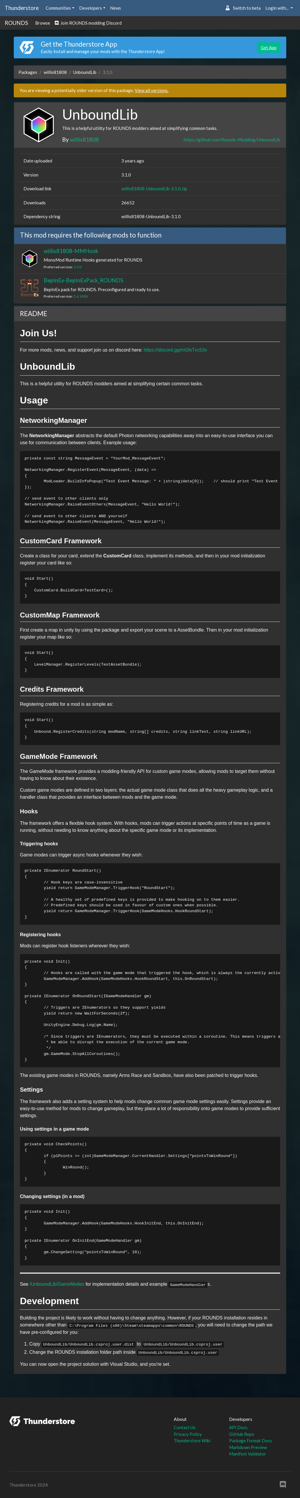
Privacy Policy (188, 1434)
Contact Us (184, 1427)
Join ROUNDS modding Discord (88, 23)
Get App (269, 47)
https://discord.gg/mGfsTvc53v (175, 349)
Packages (27, 72)
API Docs (238, 1427)
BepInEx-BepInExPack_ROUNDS (83, 280)
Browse (42, 23)
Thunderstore (22, 7)
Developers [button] (90, 8)
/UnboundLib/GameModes (57, 1284)
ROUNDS (16, 22)
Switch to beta (243, 8)
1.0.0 (77, 267)
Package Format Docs (250, 1440)
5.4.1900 (81, 296)
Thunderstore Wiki (192, 1440)
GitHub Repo (241, 1434)
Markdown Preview (248, 1447)
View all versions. (151, 90)
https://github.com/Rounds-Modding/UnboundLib (232, 139)
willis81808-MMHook (71, 250)
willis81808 (55, 72)
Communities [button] (58, 8)
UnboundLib (84, 72)
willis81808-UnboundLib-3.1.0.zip (154, 188)
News (115, 8)
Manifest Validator (247, 1453)
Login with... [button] (277, 8)
